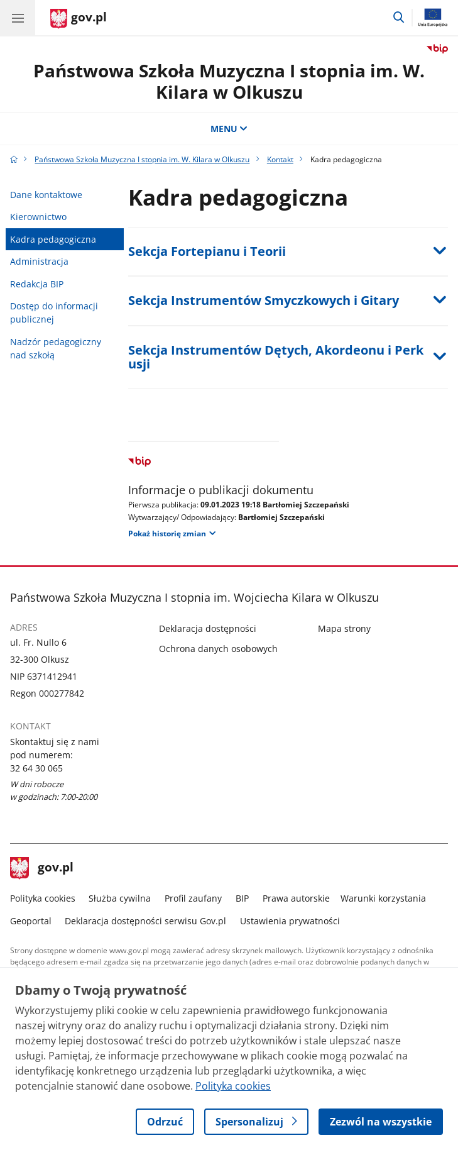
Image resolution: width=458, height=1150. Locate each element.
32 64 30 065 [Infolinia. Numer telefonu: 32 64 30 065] (36, 768)
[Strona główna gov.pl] (78, 19)
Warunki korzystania (383, 898)
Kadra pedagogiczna (53, 239)
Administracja (39, 261)
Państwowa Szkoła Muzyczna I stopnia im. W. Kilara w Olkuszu (229, 81)
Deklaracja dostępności (207, 628)
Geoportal (31, 921)
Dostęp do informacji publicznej (54, 312)
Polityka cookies (42, 898)
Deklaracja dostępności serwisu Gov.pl (145, 921)
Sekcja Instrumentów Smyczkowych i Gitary (263, 300)
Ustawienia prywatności (290, 921)
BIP (242, 898)
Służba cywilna (120, 898)
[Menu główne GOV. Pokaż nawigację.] (17, 17)
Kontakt (280, 159)
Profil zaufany (193, 898)
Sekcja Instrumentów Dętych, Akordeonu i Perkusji (275, 356)
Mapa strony (344, 628)
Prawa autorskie (296, 898)
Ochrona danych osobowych (218, 649)
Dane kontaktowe (46, 195)
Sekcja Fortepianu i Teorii (207, 251)
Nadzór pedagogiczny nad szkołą (55, 348)
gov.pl (42, 868)
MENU (229, 129)
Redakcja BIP (36, 284)
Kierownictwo (38, 217)
